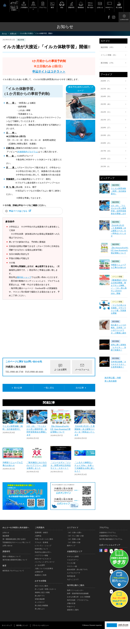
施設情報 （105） (108, 47)
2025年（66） (106, 89)
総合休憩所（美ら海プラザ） (77, 569)
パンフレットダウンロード (45, 562)
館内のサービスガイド (43, 559)
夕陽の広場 (71, 603)
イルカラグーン (73, 560)
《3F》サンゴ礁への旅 (75, 536)
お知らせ (100, 7)
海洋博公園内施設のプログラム (110, 539)
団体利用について (41, 549)
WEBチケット (109, 8)
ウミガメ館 (71, 563)
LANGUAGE (124, 19)
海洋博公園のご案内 (75, 585)
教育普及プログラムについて (13, 571)
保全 (61, 7)
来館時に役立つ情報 (42, 592)
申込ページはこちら (18, 211)
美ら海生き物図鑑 (41, 605)
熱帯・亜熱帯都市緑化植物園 (77, 593)
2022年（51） (106, 112)
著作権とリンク (22, 625)
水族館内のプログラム (107, 532)
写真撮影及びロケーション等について (17, 542)
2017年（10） (106, 151)
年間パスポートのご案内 (44, 539)
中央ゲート (71, 607)
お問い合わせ (7, 546)
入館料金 (38, 536)
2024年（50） (106, 96)
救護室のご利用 (40, 575)
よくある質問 (60, 370)
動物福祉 (81, 7)
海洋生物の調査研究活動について (15, 560)
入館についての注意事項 (44, 568)
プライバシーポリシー (40, 625)
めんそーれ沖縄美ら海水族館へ (14, 8)
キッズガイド (40, 602)
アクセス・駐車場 (41, 542)
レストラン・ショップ (43, 546)
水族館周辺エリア (74, 551)
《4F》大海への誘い (74, 532)
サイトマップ (7, 625)
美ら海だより (40, 609)
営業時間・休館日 (41, 532)
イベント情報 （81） (109, 55)
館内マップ (71, 546)
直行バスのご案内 (41, 586)
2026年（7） (105, 81)
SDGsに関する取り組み (90, 5)
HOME (4, 5)
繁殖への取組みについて (12, 556)
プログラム (43, 7)
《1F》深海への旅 (73, 542)
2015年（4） (105, 166)
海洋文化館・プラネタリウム (77, 600)
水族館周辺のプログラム (108, 536)
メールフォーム (82, 370)
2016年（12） (106, 159)
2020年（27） (106, 128)
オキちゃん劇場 (73, 556)
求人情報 (119, 7)
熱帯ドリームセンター (75, 590)
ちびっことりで (73, 579)
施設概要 (6, 536)
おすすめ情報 (40, 581)
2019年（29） (106, 135)
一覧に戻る (49, 388)
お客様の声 (39, 572)
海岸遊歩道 (71, 576)
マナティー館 (72, 566)
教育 (52, 7)
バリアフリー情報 (41, 555)
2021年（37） (106, 120)
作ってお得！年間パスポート (45, 589)
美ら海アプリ (40, 596)
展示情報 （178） (108, 63)
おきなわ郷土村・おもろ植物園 (78, 597)
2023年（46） (106, 104)
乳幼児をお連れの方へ (43, 552)
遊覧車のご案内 (73, 610)
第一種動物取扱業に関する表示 (14, 539)
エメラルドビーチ (73, 573)
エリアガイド (33, 8)
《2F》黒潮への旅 (73, 539)
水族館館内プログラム (27, 152)
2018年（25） (106, 143)
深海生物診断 (40, 599)
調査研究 (71, 7)
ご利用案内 (24, 7)
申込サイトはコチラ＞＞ (48, 71)
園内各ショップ (24, 277)
